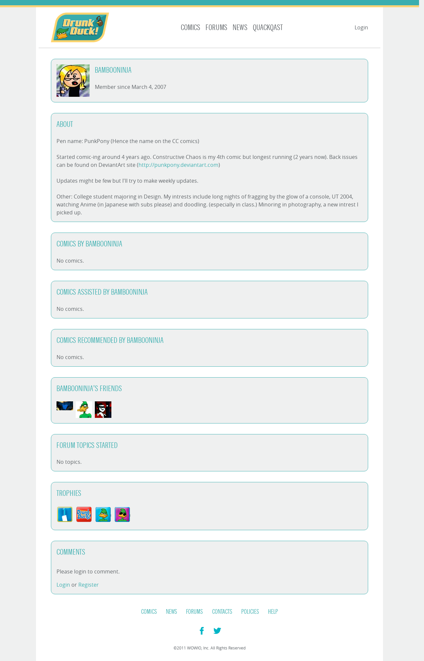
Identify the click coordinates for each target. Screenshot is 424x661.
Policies (250, 611)
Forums (216, 27)
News (240, 27)
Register (88, 584)
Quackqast (268, 27)
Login (361, 27)
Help (273, 611)
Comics (190, 27)
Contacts (222, 611)
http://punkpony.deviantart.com (178, 164)
